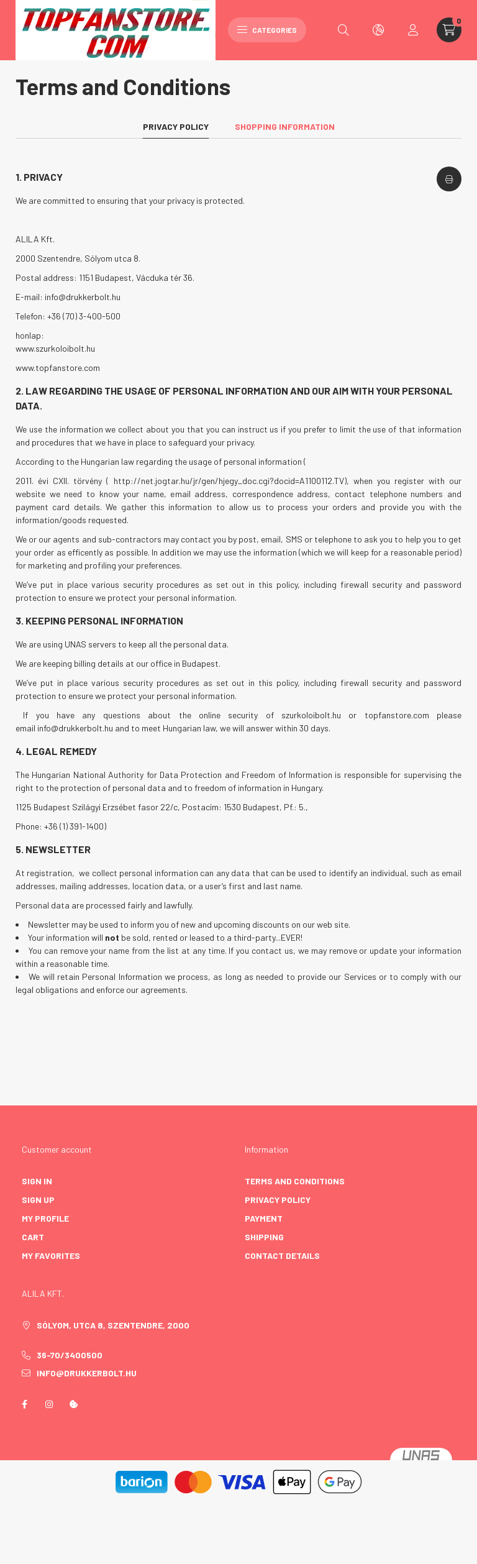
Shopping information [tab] (285, 124)
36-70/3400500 (69, 1354)
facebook (24, 1402)
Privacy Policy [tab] (176, 124)
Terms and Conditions (295, 1179)
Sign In (37, 1179)
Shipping (264, 1235)
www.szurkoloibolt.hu (55, 347)
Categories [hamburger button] (267, 29)
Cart (33, 1235)
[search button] (343, 29)
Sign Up (38, 1198)
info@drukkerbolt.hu (82, 295)
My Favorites (51, 1254)
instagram (49, 1402)
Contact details (282, 1254)
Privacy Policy (278, 1198)
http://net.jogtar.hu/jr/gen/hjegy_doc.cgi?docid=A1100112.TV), (231, 479)
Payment (264, 1217)
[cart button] (449, 29)
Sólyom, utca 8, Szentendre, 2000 (113, 1324)
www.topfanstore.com (58, 366)
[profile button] (413, 29)
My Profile (45, 1217)
